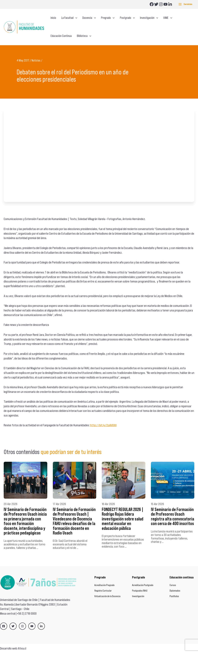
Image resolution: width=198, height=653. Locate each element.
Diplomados (175, 590)
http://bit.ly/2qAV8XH (103, 425)
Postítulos (174, 596)
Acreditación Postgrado (142, 585)
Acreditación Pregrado (104, 585)
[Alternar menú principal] (185, 4)
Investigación (138, 596)
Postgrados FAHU (139, 590)
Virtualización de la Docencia (107, 596)
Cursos (173, 585)
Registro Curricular (103, 590)
